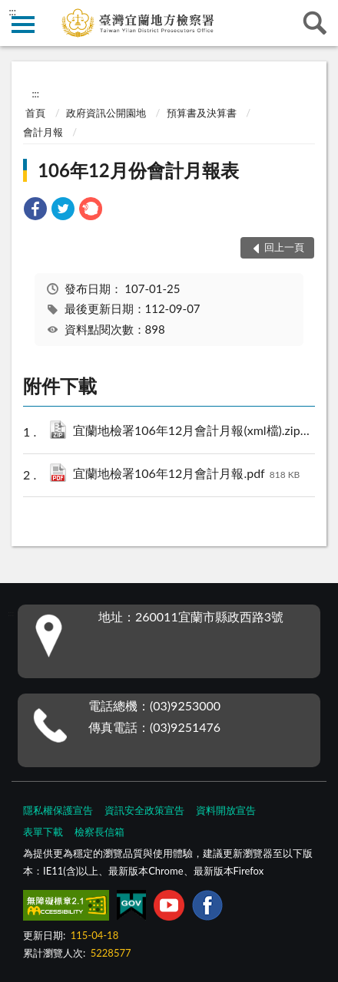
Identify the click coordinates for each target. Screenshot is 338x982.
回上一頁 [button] (284, 247)
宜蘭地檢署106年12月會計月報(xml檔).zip (197, 431)
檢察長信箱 (99, 831)
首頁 (35, 113)
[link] (35, 210)
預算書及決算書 (202, 113)
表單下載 (43, 831)
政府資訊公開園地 (106, 113)
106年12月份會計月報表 (138, 170)
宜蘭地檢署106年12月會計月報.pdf (186, 474)
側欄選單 (23, 24)
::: (12, 11)
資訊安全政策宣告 (144, 810)
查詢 (315, 23)
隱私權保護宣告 (58, 810)
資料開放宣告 (226, 810)
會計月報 (43, 132)
